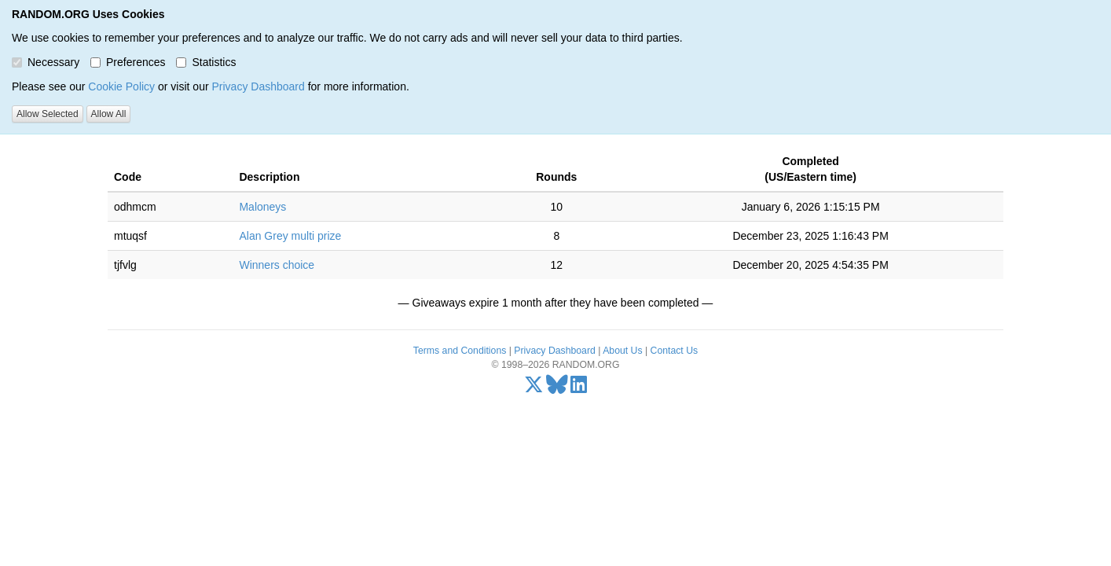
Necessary (45, 62)
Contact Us (674, 350)
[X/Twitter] (534, 388)
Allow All (108, 113)
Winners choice (276, 265)
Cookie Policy (121, 86)
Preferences (127, 62)
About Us (622, 350)
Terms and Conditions (459, 350)
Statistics (206, 62)
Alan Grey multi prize (290, 236)
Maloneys (262, 206)
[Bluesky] (557, 388)
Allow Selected (47, 113)
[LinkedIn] (578, 388)
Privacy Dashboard (257, 86)
